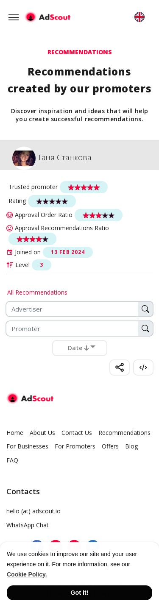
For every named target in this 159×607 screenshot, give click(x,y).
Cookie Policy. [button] (27, 574)
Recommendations (124, 433)
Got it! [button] (79, 592)
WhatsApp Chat (27, 525)
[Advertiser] (79, 309)
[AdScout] (29, 398)
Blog (131, 446)
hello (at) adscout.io (33, 511)
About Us (42, 433)
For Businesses (27, 446)
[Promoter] (79, 328)
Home (14, 433)
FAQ (12, 460)
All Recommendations (37, 292)
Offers (110, 446)
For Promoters (75, 446)
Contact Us (76, 433)
